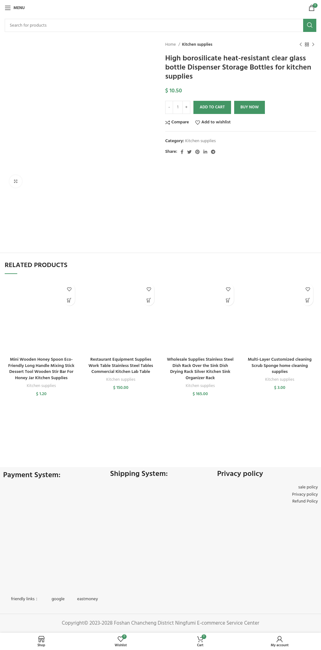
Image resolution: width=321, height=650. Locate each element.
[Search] (160, 25)
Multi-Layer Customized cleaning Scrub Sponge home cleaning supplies (280, 365)
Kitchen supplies (197, 44)
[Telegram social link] (213, 152)
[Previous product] (300, 45)
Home (171, 44)
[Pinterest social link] (197, 152)
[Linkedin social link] (205, 152)
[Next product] (313, 45)
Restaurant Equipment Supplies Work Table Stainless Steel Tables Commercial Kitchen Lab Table (120, 365)
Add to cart (212, 107)
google (58, 599)
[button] (69, 300)
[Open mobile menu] (15, 8)
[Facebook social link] (182, 152)
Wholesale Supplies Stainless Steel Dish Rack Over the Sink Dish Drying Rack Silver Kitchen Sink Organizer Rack (200, 369)
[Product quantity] (177, 107)
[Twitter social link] (189, 152)
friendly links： (25, 599)
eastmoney (87, 599)
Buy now (249, 107)
